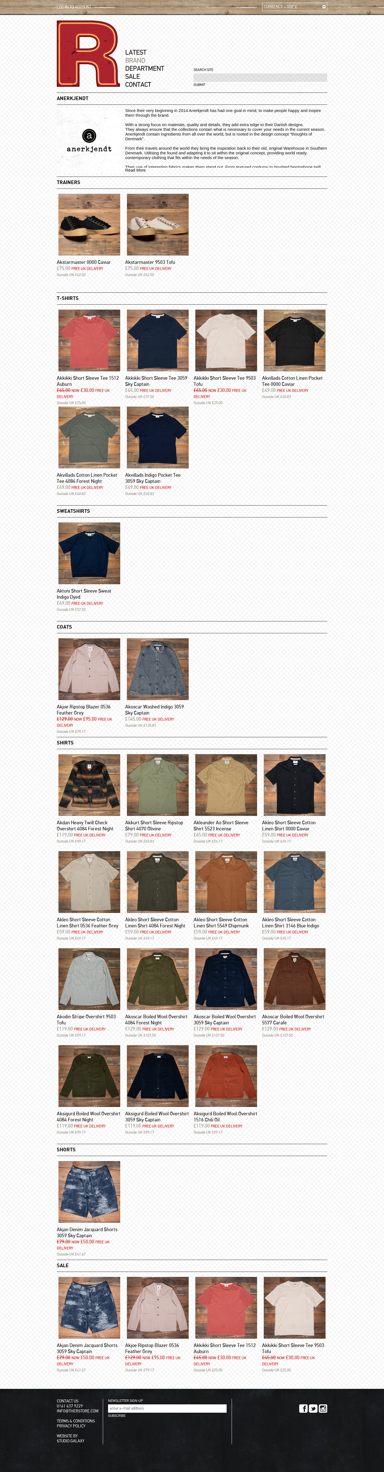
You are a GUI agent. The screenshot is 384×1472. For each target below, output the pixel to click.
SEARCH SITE (203, 70)
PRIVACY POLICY (71, 1426)
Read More (135, 170)
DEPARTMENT (144, 68)
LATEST (136, 52)
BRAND (135, 60)
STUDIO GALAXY (71, 1441)
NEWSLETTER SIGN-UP (125, 1401)
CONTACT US (67, 1401)
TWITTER (313, 1408)
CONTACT (138, 84)
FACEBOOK (303, 1408)
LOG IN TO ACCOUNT (74, 7)
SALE (132, 76)
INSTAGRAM (323, 1408)
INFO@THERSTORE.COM (77, 1411)
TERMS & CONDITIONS (76, 1421)
